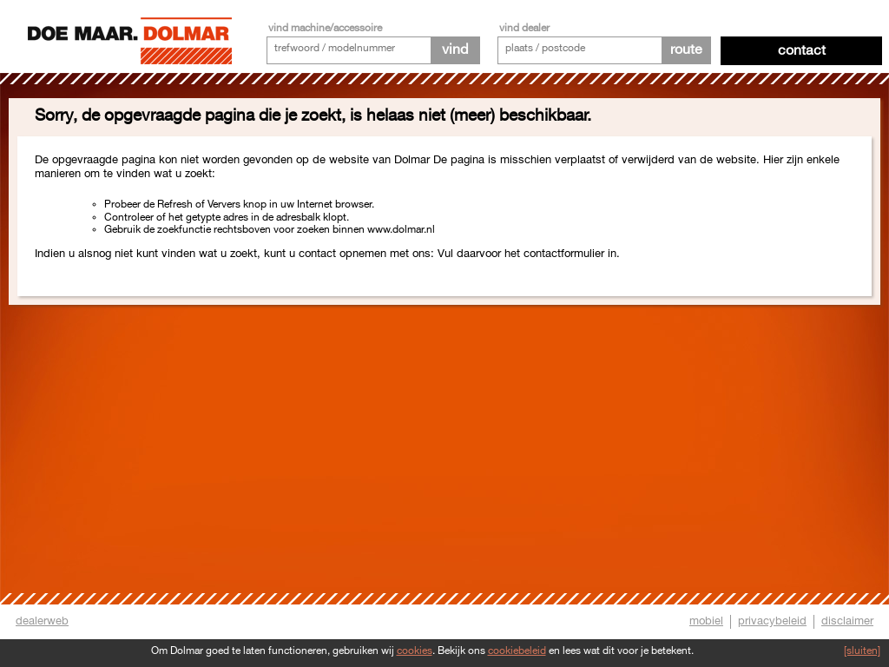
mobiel (706, 621)
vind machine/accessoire (325, 28)
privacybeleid (772, 621)
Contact (802, 50)
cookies (414, 651)
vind (455, 49)
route (686, 49)
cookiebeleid (517, 651)
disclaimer (847, 621)
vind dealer (524, 28)
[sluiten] (862, 651)
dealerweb (42, 621)
